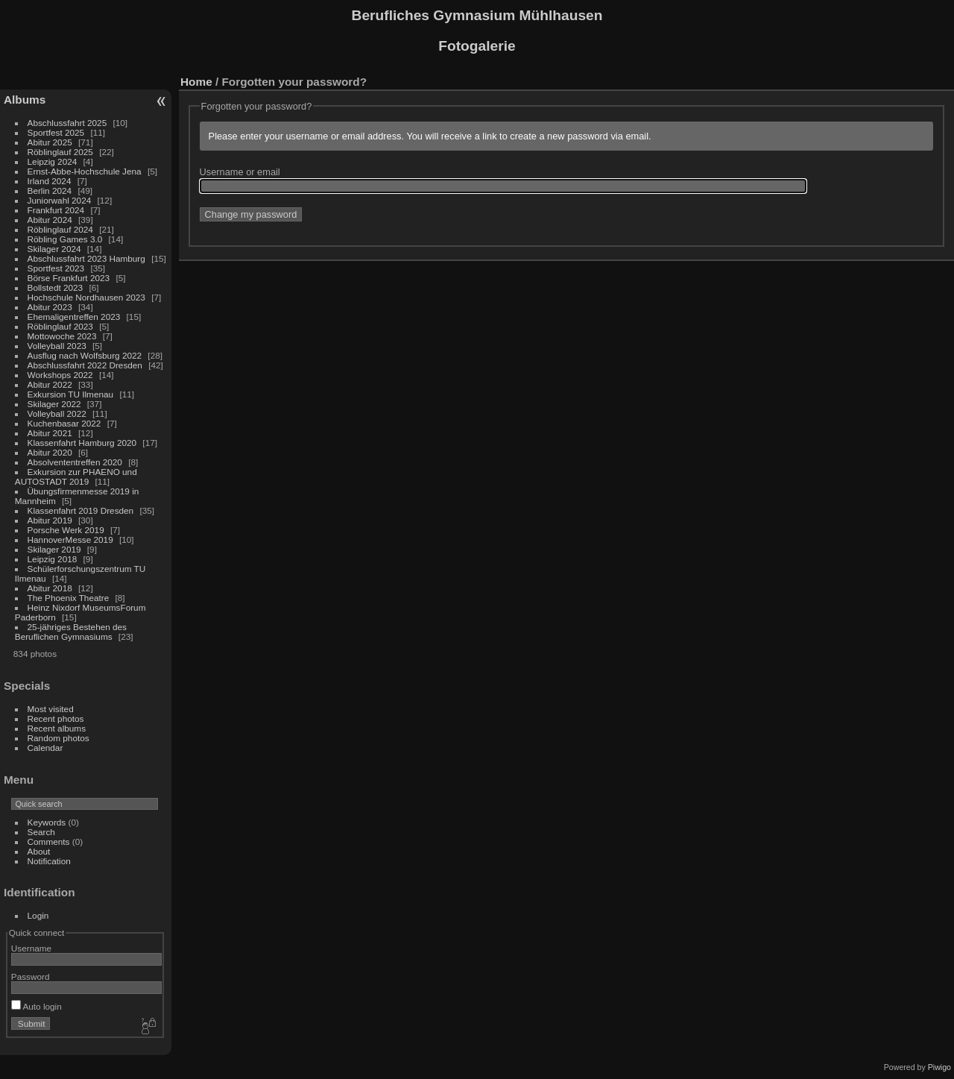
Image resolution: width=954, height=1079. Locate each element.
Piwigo (939, 1067)
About (39, 851)
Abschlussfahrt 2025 (67, 123)
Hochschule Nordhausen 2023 (86, 297)
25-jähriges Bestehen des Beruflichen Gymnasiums (71, 631)
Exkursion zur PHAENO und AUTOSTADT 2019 (76, 476)
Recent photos (56, 718)
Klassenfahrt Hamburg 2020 (82, 442)
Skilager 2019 (54, 549)
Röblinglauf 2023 (60, 326)
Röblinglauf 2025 (60, 152)
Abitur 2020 (50, 452)
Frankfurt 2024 (56, 210)
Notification (49, 861)
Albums (24, 99)
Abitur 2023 (50, 307)
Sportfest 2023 (56, 268)
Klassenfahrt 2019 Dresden (81, 510)
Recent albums (57, 728)
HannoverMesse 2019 (70, 539)
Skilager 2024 (54, 249)
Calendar (45, 747)
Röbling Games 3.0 (65, 239)
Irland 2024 (50, 181)
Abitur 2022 (50, 384)
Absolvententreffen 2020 (75, 462)
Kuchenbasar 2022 (64, 423)
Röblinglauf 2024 (60, 229)
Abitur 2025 (50, 142)
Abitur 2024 (50, 219)
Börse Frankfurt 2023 (69, 278)
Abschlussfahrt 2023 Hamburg (86, 258)
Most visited (51, 709)
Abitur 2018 (50, 588)
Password (30, 976)
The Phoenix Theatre (69, 598)
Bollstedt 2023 (55, 287)
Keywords (47, 822)
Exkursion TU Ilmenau (71, 394)
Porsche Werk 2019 (66, 530)
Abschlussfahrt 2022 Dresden (85, 365)
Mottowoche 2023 (62, 336)
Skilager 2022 (54, 404)
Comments (49, 841)
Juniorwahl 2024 (60, 200)
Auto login (36, 1006)
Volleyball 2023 (57, 345)
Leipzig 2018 (53, 559)
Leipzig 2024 (53, 161)
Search (41, 832)
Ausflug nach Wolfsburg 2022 (85, 355)
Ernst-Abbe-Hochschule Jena (85, 171)
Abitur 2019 (50, 520)
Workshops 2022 (60, 375)
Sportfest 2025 (56, 132)
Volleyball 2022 (57, 413)
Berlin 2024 (50, 190)
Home (196, 81)
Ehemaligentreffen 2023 (74, 316)
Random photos (58, 738)
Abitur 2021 (50, 433)
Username (31, 948)
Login (38, 915)
